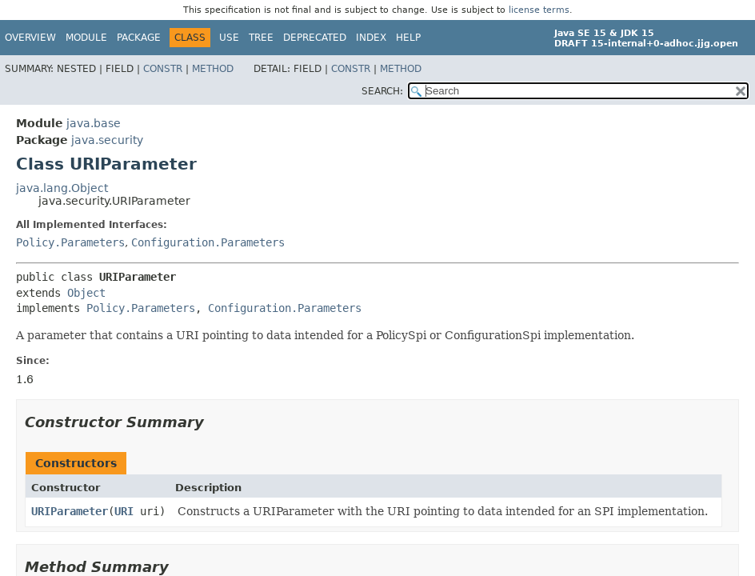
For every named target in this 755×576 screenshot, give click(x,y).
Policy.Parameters (70, 242)
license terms (539, 10)
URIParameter (69, 511)
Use (229, 37)
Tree (261, 37)
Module (86, 37)
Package (139, 37)
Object (86, 292)
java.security (107, 140)
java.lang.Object (62, 188)
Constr (162, 68)
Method (213, 68)
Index (371, 37)
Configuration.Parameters (208, 242)
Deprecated (314, 37)
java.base (93, 123)
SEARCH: (382, 91)
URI (124, 511)
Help (408, 37)
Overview (30, 37)
